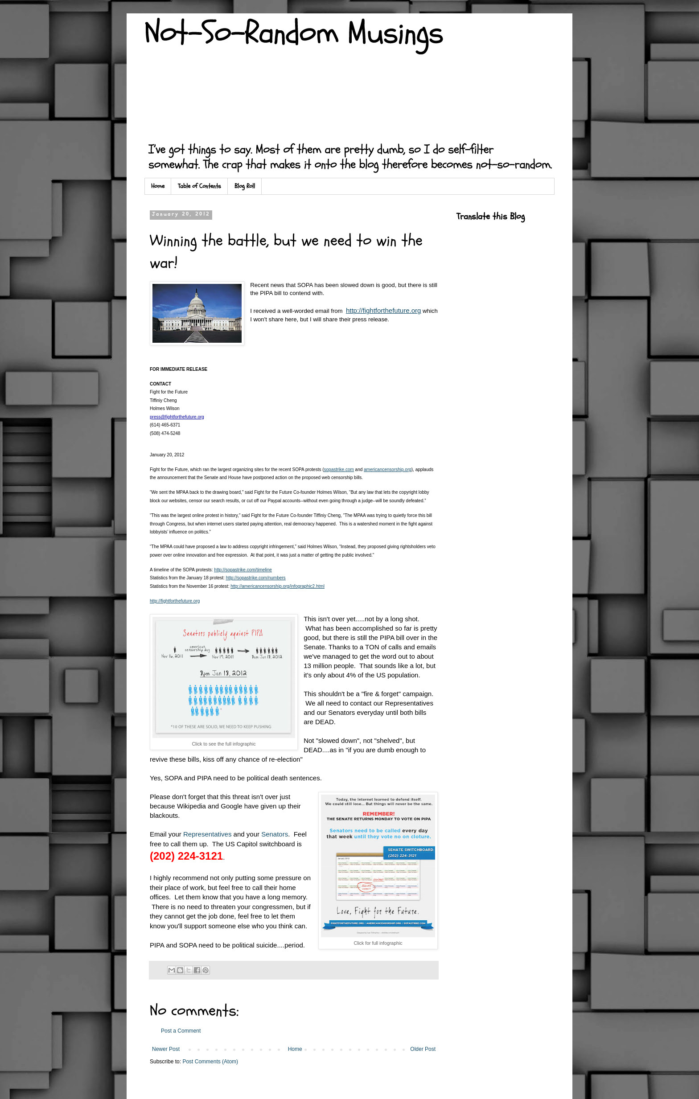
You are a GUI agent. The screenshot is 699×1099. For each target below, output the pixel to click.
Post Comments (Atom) (210, 1061)
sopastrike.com (339, 469)
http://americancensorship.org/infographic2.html (277, 586)
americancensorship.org (387, 469)
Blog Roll (244, 186)
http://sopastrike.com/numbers (256, 577)
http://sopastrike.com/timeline (243, 569)
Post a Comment (181, 1031)
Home (157, 186)
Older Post (423, 1049)
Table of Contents (199, 186)
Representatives (207, 834)
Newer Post (166, 1049)
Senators (274, 834)
